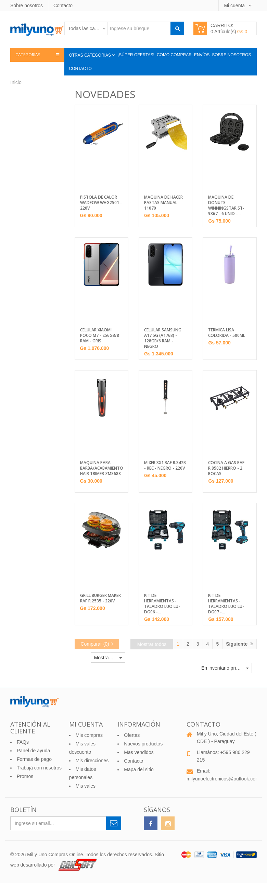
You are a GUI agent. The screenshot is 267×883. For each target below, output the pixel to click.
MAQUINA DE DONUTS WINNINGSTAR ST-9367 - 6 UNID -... (226, 205)
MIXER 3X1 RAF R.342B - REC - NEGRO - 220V (165, 465)
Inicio (16, 82)
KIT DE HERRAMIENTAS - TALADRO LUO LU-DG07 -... (226, 604)
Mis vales (86, 786)
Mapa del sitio (138, 769)
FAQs (23, 742)
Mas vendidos (138, 752)
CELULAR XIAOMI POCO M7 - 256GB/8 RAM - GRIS (99, 335)
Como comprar (174, 54)
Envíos (201, 54)
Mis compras (89, 735)
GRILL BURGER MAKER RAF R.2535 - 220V (100, 598)
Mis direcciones (92, 760)
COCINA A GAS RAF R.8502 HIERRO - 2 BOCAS (226, 468)
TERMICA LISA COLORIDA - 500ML (226, 332)
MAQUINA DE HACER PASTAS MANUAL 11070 (163, 203)
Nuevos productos (143, 743)
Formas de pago (34, 759)
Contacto (63, 5)
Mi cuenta (235, 5)
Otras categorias (90, 55)
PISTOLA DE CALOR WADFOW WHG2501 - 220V (101, 203)
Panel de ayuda (33, 750)
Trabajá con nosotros (39, 767)
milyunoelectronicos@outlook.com (223, 778)
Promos (25, 776)
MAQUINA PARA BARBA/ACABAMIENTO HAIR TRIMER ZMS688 (101, 468)
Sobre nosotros (26, 5)
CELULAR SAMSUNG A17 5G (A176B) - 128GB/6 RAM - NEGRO (162, 338)
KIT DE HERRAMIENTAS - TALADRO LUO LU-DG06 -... (162, 604)
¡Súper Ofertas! (135, 54)
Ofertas (132, 735)
